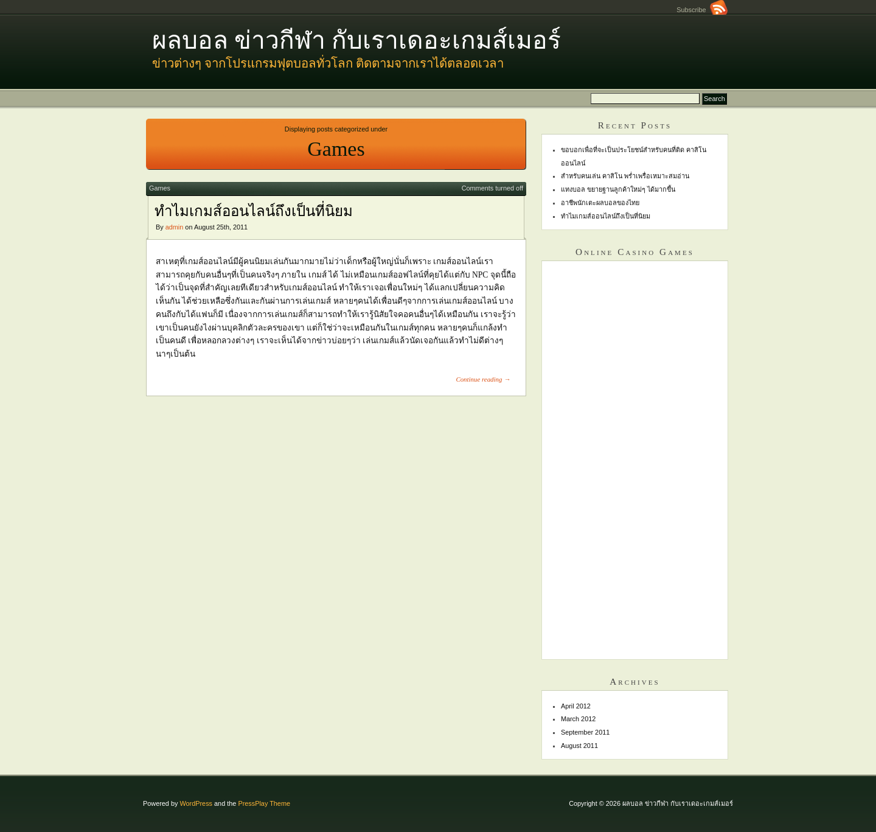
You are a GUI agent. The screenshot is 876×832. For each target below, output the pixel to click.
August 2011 (579, 745)
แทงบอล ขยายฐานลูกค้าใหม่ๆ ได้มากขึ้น (618, 189)
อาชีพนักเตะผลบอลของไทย (600, 202)
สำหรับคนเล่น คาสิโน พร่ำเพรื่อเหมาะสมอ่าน (625, 176)
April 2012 (576, 706)
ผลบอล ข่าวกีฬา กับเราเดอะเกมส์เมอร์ (356, 40)
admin (174, 227)
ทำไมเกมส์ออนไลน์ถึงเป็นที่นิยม (254, 211)
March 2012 (578, 718)
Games (159, 188)
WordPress (195, 803)
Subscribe (702, 9)
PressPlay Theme (264, 803)
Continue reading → (483, 379)
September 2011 (585, 732)
